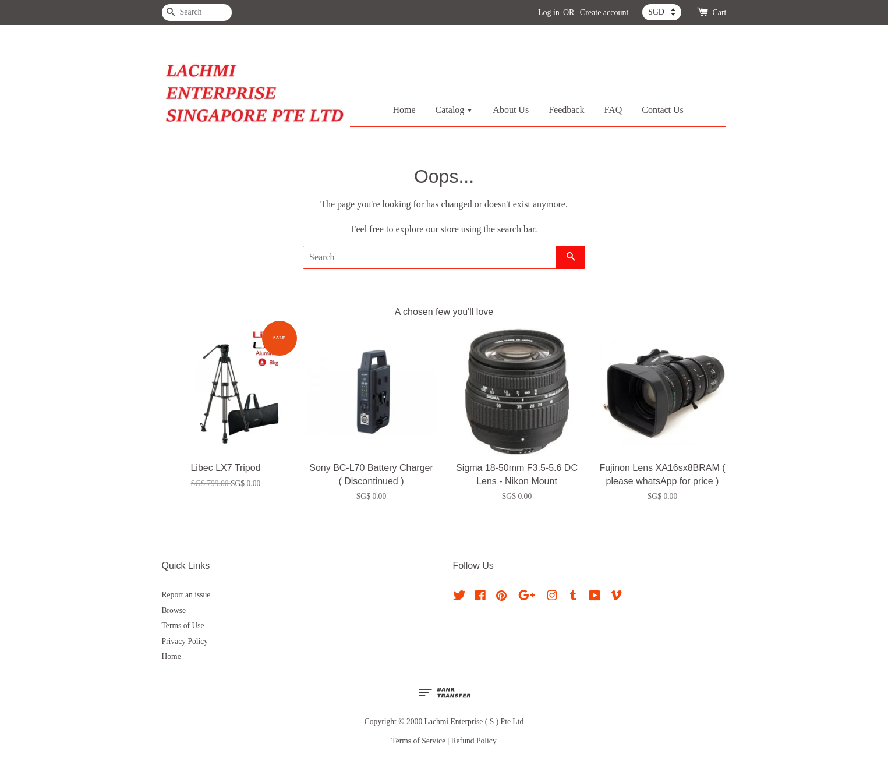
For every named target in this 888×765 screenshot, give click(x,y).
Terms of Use (183, 625)
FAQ (613, 110)
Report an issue (186, 594)
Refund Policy (474, 740)
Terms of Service (418, 740)
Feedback (566, 110)
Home (403, 110)
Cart (719, 12)
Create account (604, 12)
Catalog (454, 110)
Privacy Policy (185, 641)
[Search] (197, 12)
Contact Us (663, 110)
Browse (174, 610)
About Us (511, 110)
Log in (549, 12)
